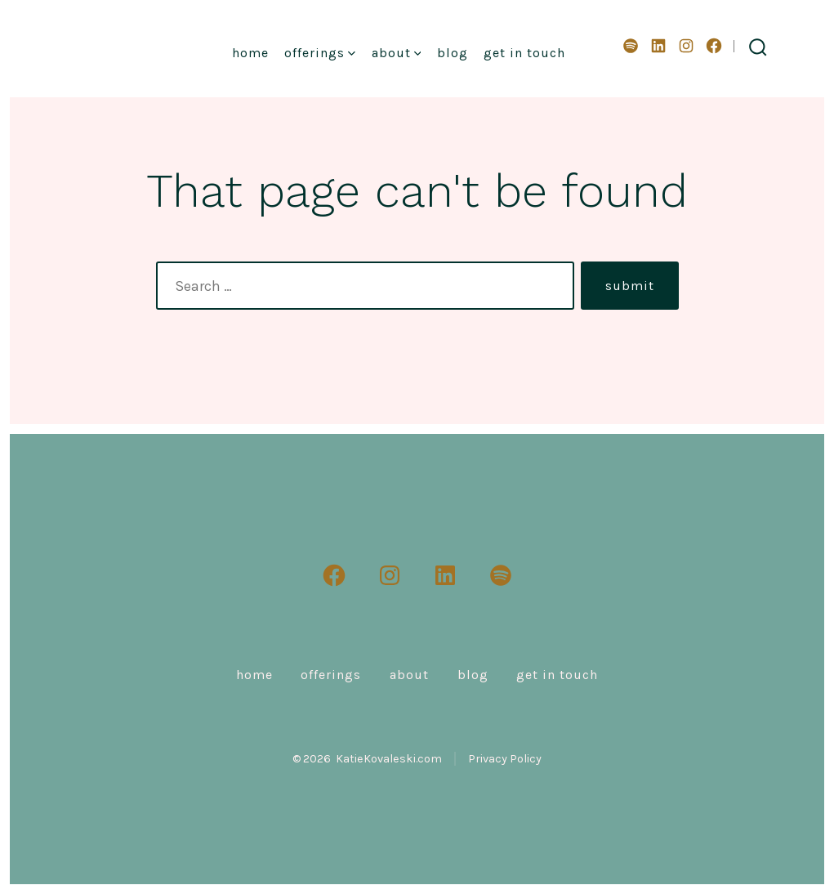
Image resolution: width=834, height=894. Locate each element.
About (396, 52)
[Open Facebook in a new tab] (714, 46)
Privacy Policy (505, 759)
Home (250, 52)
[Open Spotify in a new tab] (630, 46)
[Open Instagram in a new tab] (686, 46)
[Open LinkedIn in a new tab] (658, 46)
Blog (452, 52)
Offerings (319, 52)
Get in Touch (524, 52)
